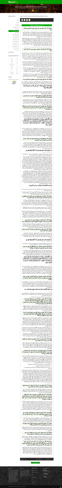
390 (17, 67)
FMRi (32, 479)
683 (17, 58)
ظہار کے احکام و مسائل (16, 39)
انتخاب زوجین (17, 24)
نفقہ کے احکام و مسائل (16, 44)
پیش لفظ (17, 22)
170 (17, 66)
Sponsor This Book (35, 462)
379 (17, 70)
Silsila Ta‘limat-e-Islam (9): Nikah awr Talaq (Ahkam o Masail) (29, 8)
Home (19, 8)
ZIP (11, 70)
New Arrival (11, 52)
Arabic (12, 61)
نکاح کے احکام (17, 25)
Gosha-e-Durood (34, 477)
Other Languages (12, 64)
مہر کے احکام (17, 29)
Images (12, 67)
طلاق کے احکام (17, 32)
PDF (11, 69)
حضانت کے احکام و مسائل (15, 46)
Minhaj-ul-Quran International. (17, 486)
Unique (12, 58)
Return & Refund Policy (34, 470)
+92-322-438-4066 (46, 474)
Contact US (33, 482)
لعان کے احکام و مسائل (16, 37)
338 (17, 69)
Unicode (12, 66)
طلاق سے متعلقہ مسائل (16, 34)
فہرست (18, 20)
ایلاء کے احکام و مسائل (16, 41)
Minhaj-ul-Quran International (35, 472)
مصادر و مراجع (17, 49)
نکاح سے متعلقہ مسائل (16, 27)
